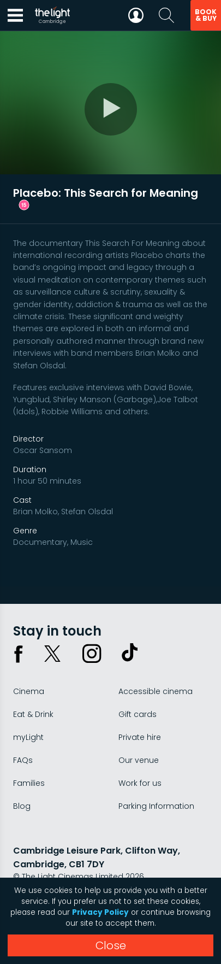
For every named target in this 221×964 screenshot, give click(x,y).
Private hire (139, 737)
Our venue (138, 760)
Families (29, 783)
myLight (28, 737)
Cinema (28, 691)
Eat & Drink (33, 714)
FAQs (23, 760)
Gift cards (137, 714)
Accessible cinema (155, 691)
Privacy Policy (100, 912)
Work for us (140, 783)
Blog (22, 806)
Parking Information (156, 806)
